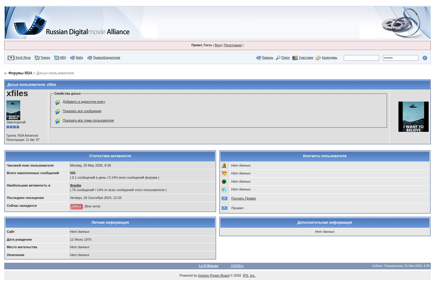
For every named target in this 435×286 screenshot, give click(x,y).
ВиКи (79, 57)
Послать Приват (243, 198)
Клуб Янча (23, 57)
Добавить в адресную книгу (84, 101)
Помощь (267, 57)
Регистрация (233, 45)
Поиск (285, 57)
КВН (63, 57)
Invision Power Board (213, 275)
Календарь (329, 57)
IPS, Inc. (249, 275)
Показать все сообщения (82, 111)
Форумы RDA (20, 73)
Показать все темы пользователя (88, 120)
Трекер (45, 57)
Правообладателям (106, 57)
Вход (218, 45)
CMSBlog (237, 266)
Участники (306, 57)
